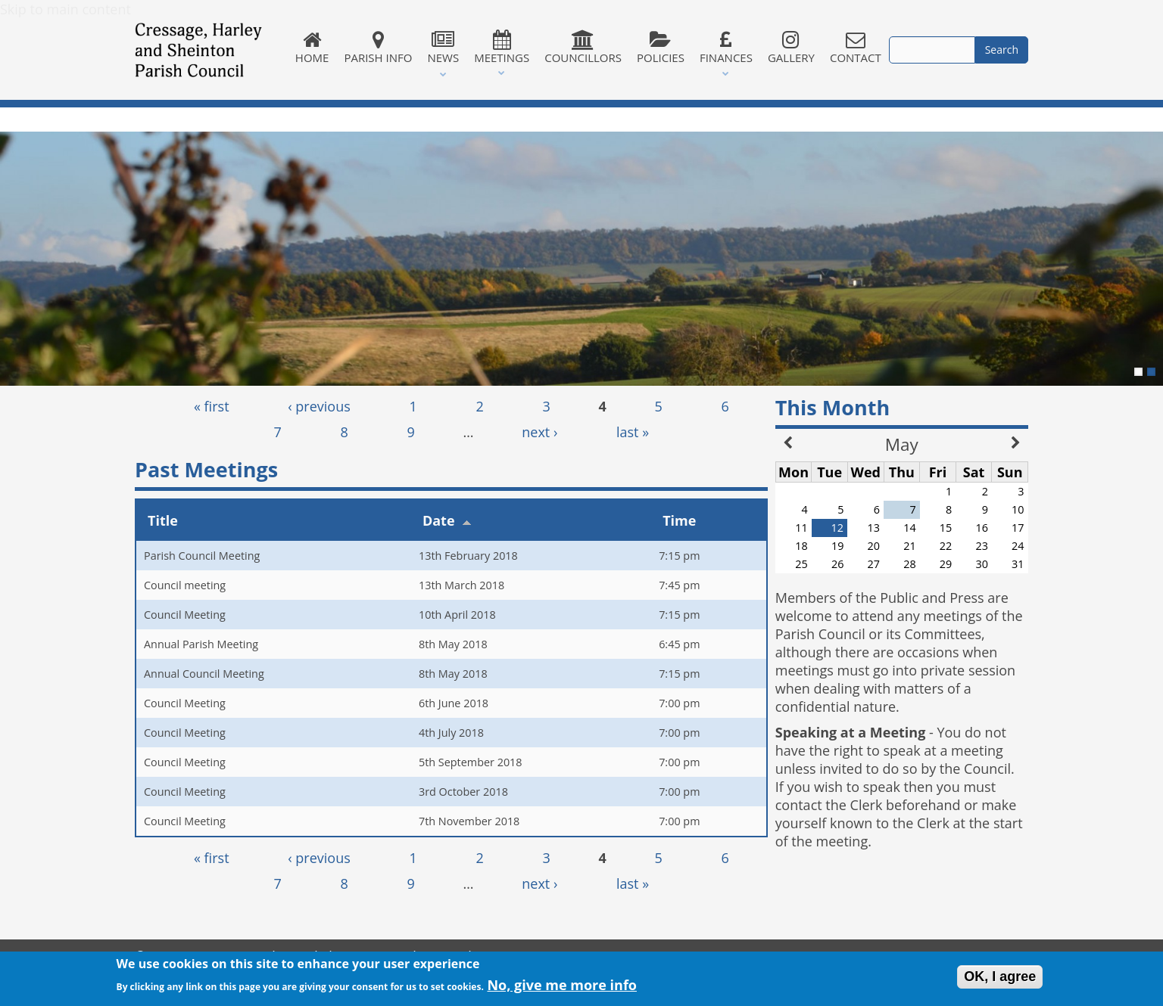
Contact (855, 47)
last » (632, 432)
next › (539, 432)
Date (447, 520)
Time (679, 520)
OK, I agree (1000, 978)
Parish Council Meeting (202, 555)
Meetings (501, 47)
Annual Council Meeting (204, 673)
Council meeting (185, 585)
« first (211, 406)
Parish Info (378, 47)
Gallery (791, 47)
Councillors (583, 47)
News (443, 47)
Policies (660, 47)
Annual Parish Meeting (201, 644)
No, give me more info (562, 988)
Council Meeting (185, 614)
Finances (726, 47)
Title (163, 520)
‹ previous (319, 406)
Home (312, 47)
